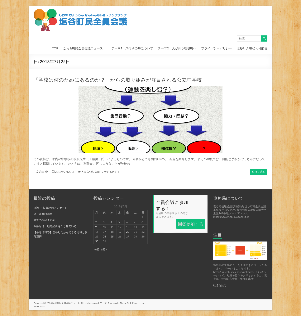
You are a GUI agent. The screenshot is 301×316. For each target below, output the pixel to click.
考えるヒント (112, 171)
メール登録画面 (43, 213)
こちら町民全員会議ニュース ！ (85, 48)
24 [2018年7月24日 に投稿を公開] (104, 236)
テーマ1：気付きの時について (132, 48)
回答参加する (191, 223)
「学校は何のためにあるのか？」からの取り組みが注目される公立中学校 (118, 80)
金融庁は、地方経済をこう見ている (55, 226)
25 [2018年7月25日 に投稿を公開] (112, 236)
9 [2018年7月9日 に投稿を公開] (96, 226)
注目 (217, 234)
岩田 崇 (43, 171)
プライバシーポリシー (216, 48)
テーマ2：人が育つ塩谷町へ (177, 48)
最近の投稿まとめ (44, 220)
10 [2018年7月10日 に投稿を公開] (104, 226)
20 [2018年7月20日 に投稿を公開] (127, 231)
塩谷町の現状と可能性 (252, 48)
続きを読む (258, 171)
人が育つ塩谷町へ (92, 171)
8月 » (104, 249)
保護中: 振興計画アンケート (50, 207)
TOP (55, 48)
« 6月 (96, 249)
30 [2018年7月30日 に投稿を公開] (96, 241)
